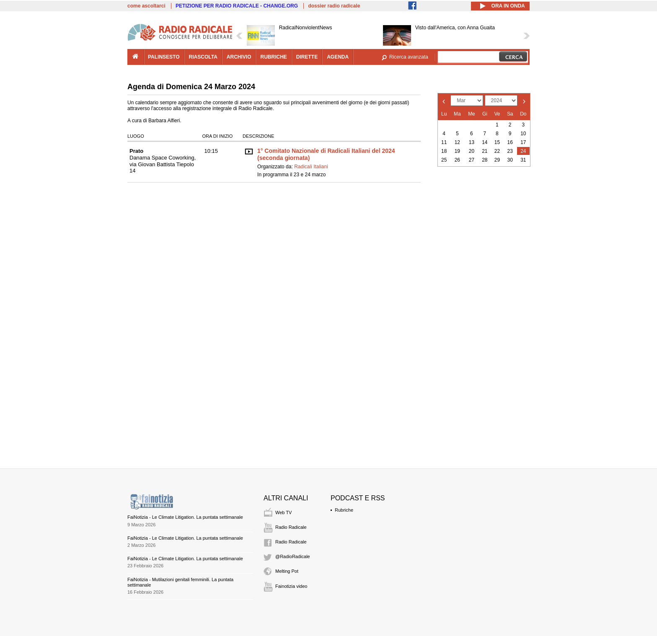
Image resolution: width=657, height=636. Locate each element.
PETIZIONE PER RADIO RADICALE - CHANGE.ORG (237, 6)
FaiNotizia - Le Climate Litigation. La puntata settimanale (185, 517)
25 (444, 160)
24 (523, 151)
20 (471, 151)
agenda (338, 57)
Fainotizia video (291, 586)
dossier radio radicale (334, 6)
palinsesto (164, 57)
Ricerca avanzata (408, 57)
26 (457, 160)
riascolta (203, 57)
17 (523, 142)
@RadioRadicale (292, 556)
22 (497, 151)
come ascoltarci (146, 6)
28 (484, 160)
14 (484, 142)
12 (457, 142)
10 (523, 133)
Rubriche (344, 509)
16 (510, 142)
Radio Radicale (291, 527)
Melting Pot (286, 571)
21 (484, 151)
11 (444, 142)
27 (471, 160)
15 (497, 142)
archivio (239, 57)
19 (457, 151)
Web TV (283, 512)
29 (497, 160)
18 (444, 151)
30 (510, 160)
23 (510, 151)
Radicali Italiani (311, 167)
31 (523, 160)
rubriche (273, 57)
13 (471, 142)
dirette (307, 57)
